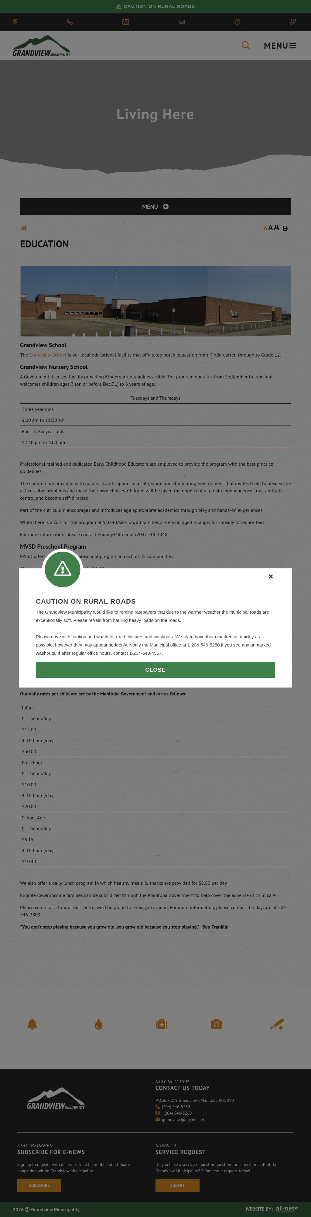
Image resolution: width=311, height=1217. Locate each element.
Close (155, 670)
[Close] (271, 576)
